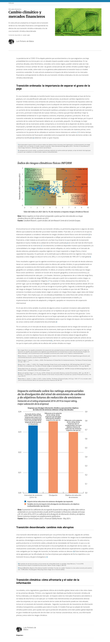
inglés (28, 35)
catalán (25, 35)
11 (47, 557)
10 (74, 551)
